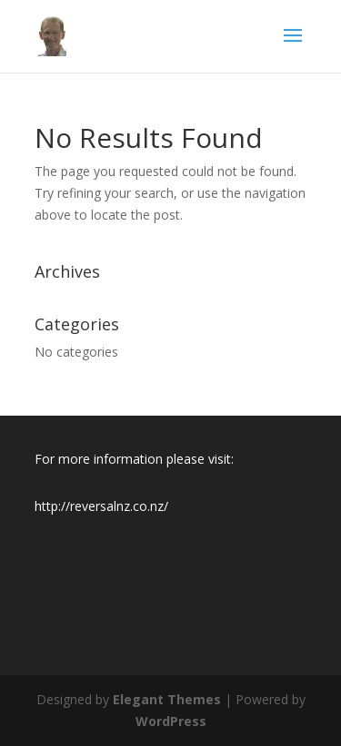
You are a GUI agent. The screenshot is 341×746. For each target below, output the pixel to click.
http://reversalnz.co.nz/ (101, 506)
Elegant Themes (167, 699)
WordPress (170, 721)
